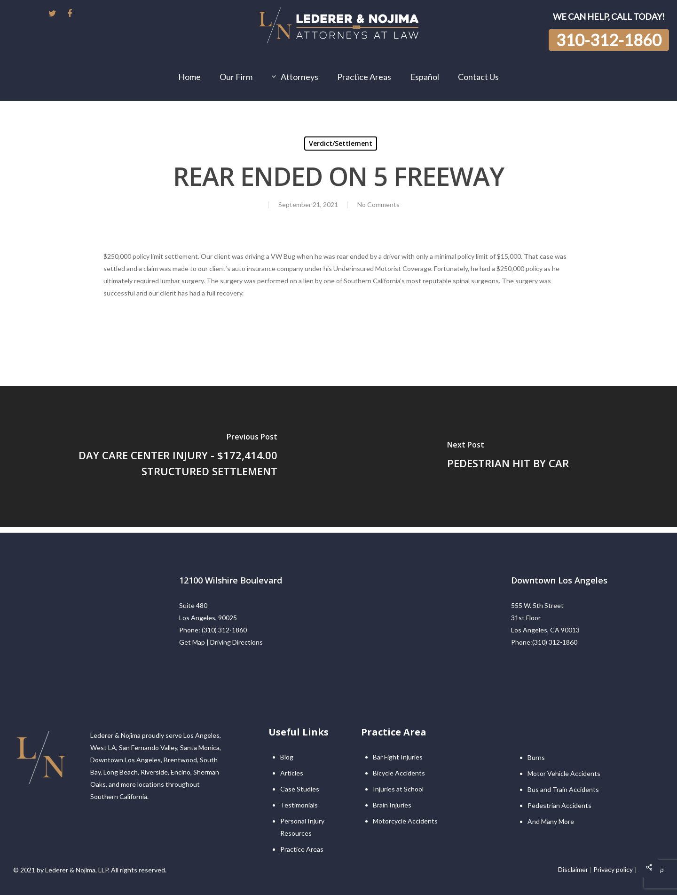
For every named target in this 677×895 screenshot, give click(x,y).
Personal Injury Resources (302, 827)
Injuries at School (398, 789)
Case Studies (299, 789)
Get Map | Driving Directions (221, 642)
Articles (291, 773)
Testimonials (299, 805)
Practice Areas (301, 849)
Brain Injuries (392, 805)
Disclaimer (573, 869)
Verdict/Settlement (340, 143)
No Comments (378, 204)
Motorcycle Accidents (405, 821)
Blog (286, 757)
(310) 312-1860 (224, 630)
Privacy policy (613, 869)
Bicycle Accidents (399, 773)
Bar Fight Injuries (398, 757)
